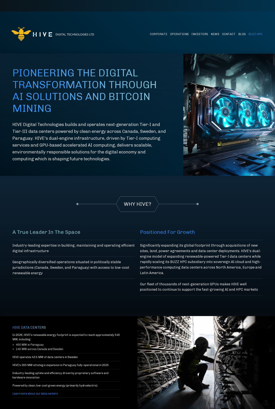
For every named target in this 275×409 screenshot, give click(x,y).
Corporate (158, 34)
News (215, 34)
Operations (179, 34)
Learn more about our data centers (35, 393)
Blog (242, 34)
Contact (229, 34)
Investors (200, 34)
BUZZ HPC (255, 34)
